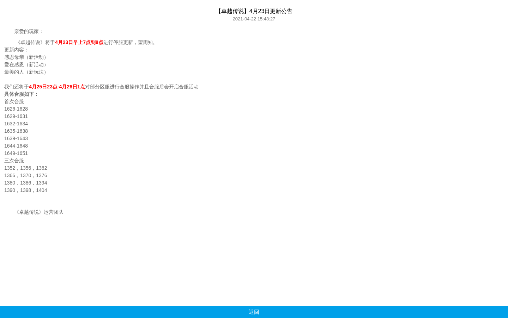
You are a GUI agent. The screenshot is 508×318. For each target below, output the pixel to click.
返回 (254, 312)
